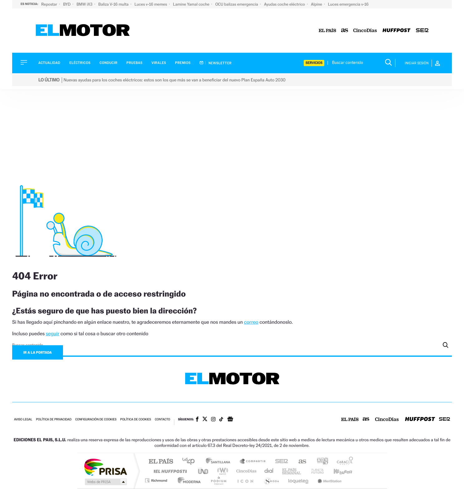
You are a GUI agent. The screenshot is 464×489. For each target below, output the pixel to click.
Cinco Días (245, 471)
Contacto (162, 419)
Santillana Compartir (252, 462)
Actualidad (49, 63)
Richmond (156, 480)
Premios (183, 63)
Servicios (314, 63)
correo (251, 322)
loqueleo (299, 480)
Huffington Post (169, 471)
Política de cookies (135, 419)
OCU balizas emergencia (237, 4)
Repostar (49, 4)
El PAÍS (160, 462)
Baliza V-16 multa (113, 4)
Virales (159, 63)
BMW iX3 (84, 4)
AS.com (299, 462)
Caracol (343, 462)
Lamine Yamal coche (191, 4)
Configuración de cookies (95, 419)
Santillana (219, 462)
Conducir (108, 63)
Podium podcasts (218, 480)
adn (320, 462)
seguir (52, 333)
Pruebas (135, 63)
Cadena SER (279, 462)
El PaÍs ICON (245, 480)
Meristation (329, 480)
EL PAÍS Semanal (292, 471)
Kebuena (337, 471)
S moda (271, 480)
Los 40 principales (190, 462)
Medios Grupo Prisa (105, 482)
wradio (222, 471)
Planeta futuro (315, 471)
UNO (204, 471)
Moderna (187, 480)
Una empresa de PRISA (105, 467)
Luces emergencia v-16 (348, 4)
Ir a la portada (37, 352)
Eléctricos (79, 63)
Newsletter (215, 63)
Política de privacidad (53, 419)
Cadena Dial (269, 471)
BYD (67, 4)
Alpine (317, 4)
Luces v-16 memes (151, 4)
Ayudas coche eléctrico (285, 4)
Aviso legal (23, 419)
